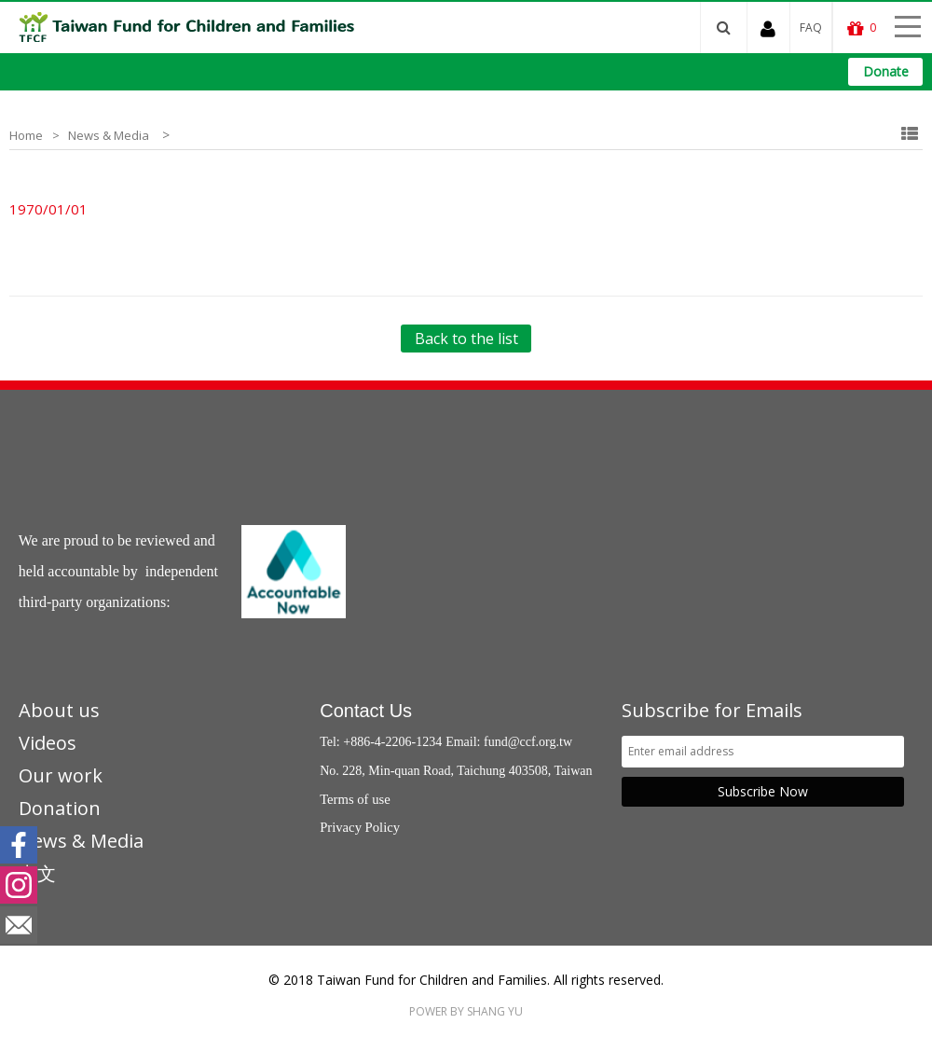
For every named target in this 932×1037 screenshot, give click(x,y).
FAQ (811, 27)
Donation (60, 808)
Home (26, 135)
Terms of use (355, 799)
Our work (61, 775)
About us (59, 710)
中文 (37, 873)
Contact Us (366, 710)
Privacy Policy (360, 827)
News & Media (108, 135)
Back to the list (466, 338)
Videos (47, 742)
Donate (886, 71)
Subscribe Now (763, 791)
